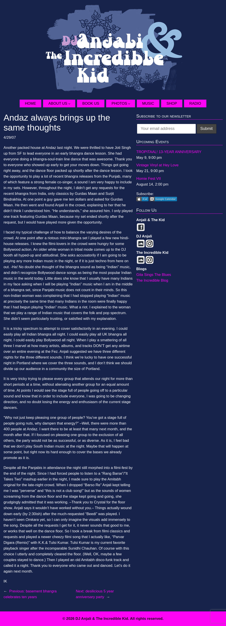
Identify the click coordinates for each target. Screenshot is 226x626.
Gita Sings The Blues (153, 275)
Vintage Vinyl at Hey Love (157, 165)
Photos (119, 103)
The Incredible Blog (152, 280)
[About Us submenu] (71, 103)
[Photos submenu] (131, 103)
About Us (57, 103)
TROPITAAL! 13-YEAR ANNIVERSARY (169, 152)
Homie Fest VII (148, 178)
